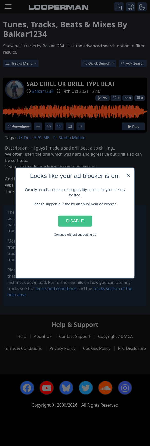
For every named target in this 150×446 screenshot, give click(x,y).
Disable (75, 221)
